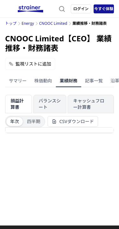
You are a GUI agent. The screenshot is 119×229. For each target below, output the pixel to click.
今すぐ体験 (103, 8)
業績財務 (68, 81)
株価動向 (43, 81)
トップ (11, 23)
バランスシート (50, 104)
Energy (28, 23)
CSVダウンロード (73, 121)
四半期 (33, 121)
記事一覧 (94, 81)
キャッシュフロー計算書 (88, 104)
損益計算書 (17, 104)
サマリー (18, 81)
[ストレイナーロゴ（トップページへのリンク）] (30, 9)
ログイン (81, 8)
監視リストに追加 (30, 64)
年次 (14, 121)
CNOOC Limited (53, 23)
